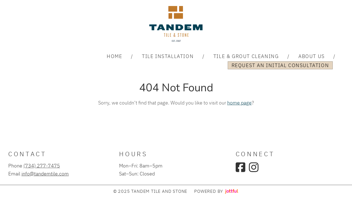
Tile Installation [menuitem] (168, 56)
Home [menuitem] (114, 56)
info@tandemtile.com (45, 173)
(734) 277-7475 (41, 165)
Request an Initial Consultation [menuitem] (280, 65)
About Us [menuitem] (311, 56)
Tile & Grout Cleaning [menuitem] (246, 56)
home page (239, 102)
